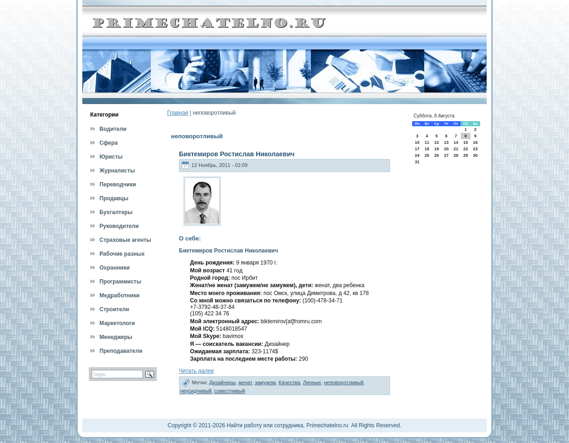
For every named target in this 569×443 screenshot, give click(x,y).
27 (446, 155)
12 (436, 142)
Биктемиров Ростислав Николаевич (237, 154)
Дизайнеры (222, 382)
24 (417, 155)
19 (436, 149)
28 (455, 155)
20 (446, 149)
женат (245, 382)
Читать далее (196, 371)
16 (475, 142)
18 (427, 149)
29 (465, 155)
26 (436, 155)
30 (475, 155)
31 (417, 162)
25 (427, 155)
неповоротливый (343, 382)
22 (465, 149)
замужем (265, 382)
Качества (289, 382)
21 (455, 149)
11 (427, 142)
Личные (312, 382)
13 (446, 142)
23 (475, 149)
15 (465, 142)
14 (455, 142)
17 (417, 149)
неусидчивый (195, 391)
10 (417, 142)
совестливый (229, 391)
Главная (177, 113)
